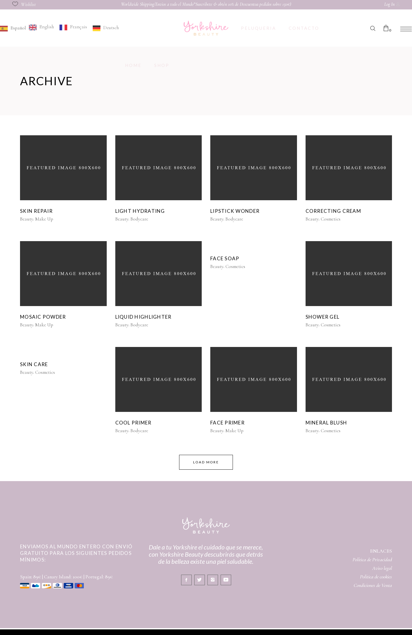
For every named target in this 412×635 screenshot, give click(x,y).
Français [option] (78, 27)
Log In (389, 4)
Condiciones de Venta (373, 585)
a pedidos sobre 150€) (273, 4)
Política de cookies (376, 577)
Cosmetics (330, 219)
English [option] (46, 27)
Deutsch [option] (111, 28)
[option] (41, 27)
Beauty (26, 219)
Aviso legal (382, 568)
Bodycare (139, 219)
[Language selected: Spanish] (61, 28)
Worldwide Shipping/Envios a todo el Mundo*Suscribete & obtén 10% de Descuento (188, 4)
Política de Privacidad (372, 559)
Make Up (44, 219)
